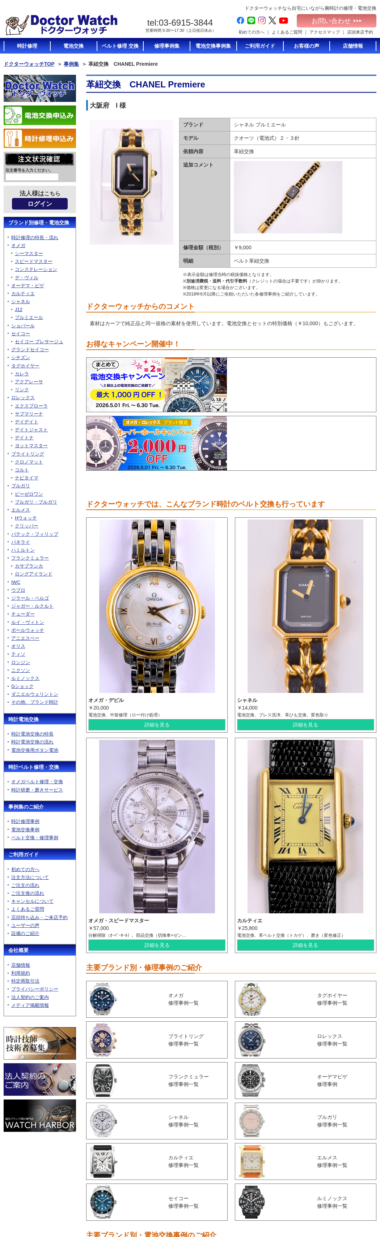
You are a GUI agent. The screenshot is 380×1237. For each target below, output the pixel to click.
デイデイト (26, 424)
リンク (22, 392)
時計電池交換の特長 (32, 736)
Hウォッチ (26, 520)
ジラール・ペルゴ (30, 600)
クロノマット (29, 464)
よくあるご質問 (287, 32)
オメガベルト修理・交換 (37, 783)
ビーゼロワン (29, 496)
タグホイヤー (25, 367)
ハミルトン (23, 552)
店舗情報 (20, 967)
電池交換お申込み (342, 1205)
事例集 (71, 64)
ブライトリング (27, 455)
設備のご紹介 (25, 935)
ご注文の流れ (25, 887)
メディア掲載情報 (30, 1007)
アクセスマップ (324, 32)
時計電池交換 (23, 721)
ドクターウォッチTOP (29, 64)
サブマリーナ (29, 416)
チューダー (23, 616)
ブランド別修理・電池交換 (38, 225)
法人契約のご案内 (30, 999)
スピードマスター (33, 263)
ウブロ (18, 592)
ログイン (40, 206)
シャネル (20, 303)
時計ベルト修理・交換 (33, 769)
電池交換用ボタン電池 (34, 752)
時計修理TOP (276, 1184)
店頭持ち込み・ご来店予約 (39, 919)
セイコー (20, 336)
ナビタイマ (26, 480)
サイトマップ (338, 1198)
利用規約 (20, 975)
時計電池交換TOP (280, 1151)
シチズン (20, 359)
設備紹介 (210, 1205)
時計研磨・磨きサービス (37, 791)
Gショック (22, 688)
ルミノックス (25, 680)
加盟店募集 (336, 1185)
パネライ (20, 544)
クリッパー (26, 528)
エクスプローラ (31, 407)
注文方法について (30, 879)
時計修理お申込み (342, 1212)
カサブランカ (29, 568)
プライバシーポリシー (34, 991)
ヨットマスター (31, 448)
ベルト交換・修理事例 (34, 839)
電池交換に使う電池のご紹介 (287, 1174)
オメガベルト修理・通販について (287, 1208)
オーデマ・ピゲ (27, 287)
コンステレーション (36, 271)
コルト (22, 472)
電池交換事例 (25, 831)
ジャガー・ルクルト (32, 608)
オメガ (18, 247)
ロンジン (20, 664)
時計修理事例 (25, 823)
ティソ (18, 656)
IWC (15, 584)
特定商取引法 (25, 983)
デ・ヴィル (26, 279)
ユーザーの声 (25, 927)
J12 (18, 311)
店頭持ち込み (215, 1191)
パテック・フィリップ (34, 536)
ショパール (23, 327)
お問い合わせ (337, 21)
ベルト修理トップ (280, 1198)
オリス (18, 648)
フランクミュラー (30, 560)
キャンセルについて (32, 903)
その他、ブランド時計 (34, 704)
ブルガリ (20, 488)
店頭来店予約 (360, 32)
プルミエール (29, 319)
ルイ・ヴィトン (27, 624)
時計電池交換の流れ (32, 744)
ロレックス (23, 399)
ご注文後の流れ (27, 895)
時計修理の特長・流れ (34, 239)
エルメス (20, 512)
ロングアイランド (33, 576)
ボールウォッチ (27, 632)
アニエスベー (25, 640)
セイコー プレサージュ (39, 343)
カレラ (22, 376)
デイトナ (24, 440)
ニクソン (20, 672)
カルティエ (23, 295)
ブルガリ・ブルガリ (36, 504)
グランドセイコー (30, 351)
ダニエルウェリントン (34, 696)
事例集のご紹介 (26, 809)
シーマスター (29, 255)
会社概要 (18, 952)
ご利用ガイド (23, 856)
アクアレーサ (29, 384)
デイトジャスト (31, 432)
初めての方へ (251, 32)
